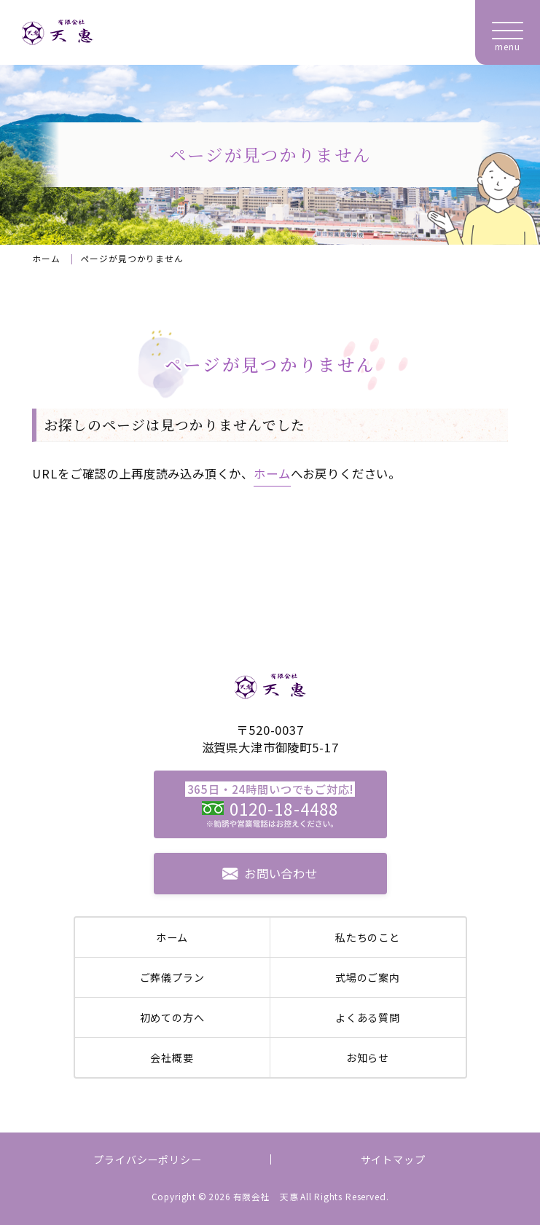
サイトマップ (393, 1159)
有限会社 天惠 (266, 1196)
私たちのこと (367, 937)
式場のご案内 (367, 977)
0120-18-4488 (284, 808)
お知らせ (367, 1057)
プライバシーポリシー (147, 1159)
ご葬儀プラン (172, 977)
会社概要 (171, 1057)
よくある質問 (367, 1017)
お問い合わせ (281, 873)
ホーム (46, 258)
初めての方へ (172, 1017)
